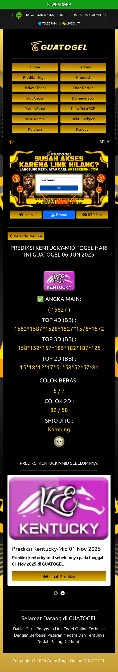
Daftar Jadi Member (88, 15)
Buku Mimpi (35, 118)
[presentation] (56, 593)
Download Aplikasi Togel (41, 15)
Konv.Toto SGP (83, 108)
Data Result (83, 87)
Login (26, 214)
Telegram (47, 23)
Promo (59, 214)
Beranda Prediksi (26, 235)
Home (35, 66)
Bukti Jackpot (83, 118)
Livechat (71, 23)
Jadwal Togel (35, 87)
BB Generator (83, 98)
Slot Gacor (34, 98)
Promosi (83, 77)
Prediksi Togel (35, 77)
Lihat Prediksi (59, 576)
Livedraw (83, 66)
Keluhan (35, 129)
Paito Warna (35, 108)
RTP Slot (92, 214)
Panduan (83, 129)
